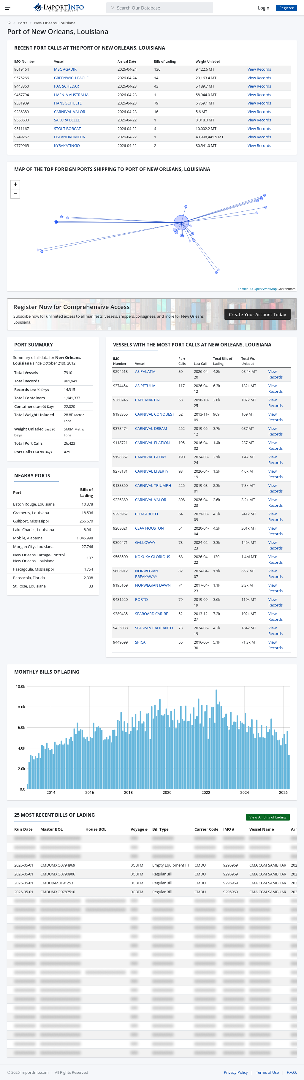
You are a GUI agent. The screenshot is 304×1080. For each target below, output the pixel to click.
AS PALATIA (145, 371)
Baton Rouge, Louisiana (34, 504)
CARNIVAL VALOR (69, 111)
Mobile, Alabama (27, 538)
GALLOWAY (145, 542)
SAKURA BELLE (67, 120)
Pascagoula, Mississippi (33, 569)
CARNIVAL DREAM (151, 428)
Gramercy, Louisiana (31, 512)
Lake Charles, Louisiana (33, 529)
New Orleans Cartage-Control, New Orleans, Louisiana (39, 557)
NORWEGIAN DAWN (153, 585)
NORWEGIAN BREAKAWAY (146, 573)
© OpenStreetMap (263, 289)
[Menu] (7, 7)
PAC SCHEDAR (66, 86)
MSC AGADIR (65, 69)
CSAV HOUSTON (149, 528)
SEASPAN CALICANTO (154, 628)
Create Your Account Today (257, 314)
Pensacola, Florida (29, 577)
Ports (22, 23)
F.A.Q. (292, 1072)
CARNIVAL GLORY (150, 457)
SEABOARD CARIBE (151, 613)
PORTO (141, 599)
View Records (259, 69)
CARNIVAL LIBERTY (151, 471)
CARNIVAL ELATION (152, 442)
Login (263, 8)
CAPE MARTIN (147, 400)
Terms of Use (267, 1072)
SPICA (140, 642)
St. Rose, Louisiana (29, 586)
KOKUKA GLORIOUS (152, 556)
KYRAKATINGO (67, 145)
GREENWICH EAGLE (71, 77)
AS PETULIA (145, 385)
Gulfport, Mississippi (31, 521)
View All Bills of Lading (267, 817)
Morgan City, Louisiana (33, 546)
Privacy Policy (236, 1072)
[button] (15, 184)
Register (286, 7)
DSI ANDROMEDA (69, 137)
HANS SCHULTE (68, 103)
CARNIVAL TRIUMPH (153, 485)
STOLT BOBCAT (67, 128)
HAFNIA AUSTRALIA (71, 94)
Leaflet (243, 289)
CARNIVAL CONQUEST (154, 414)
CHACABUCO (146, 514)
